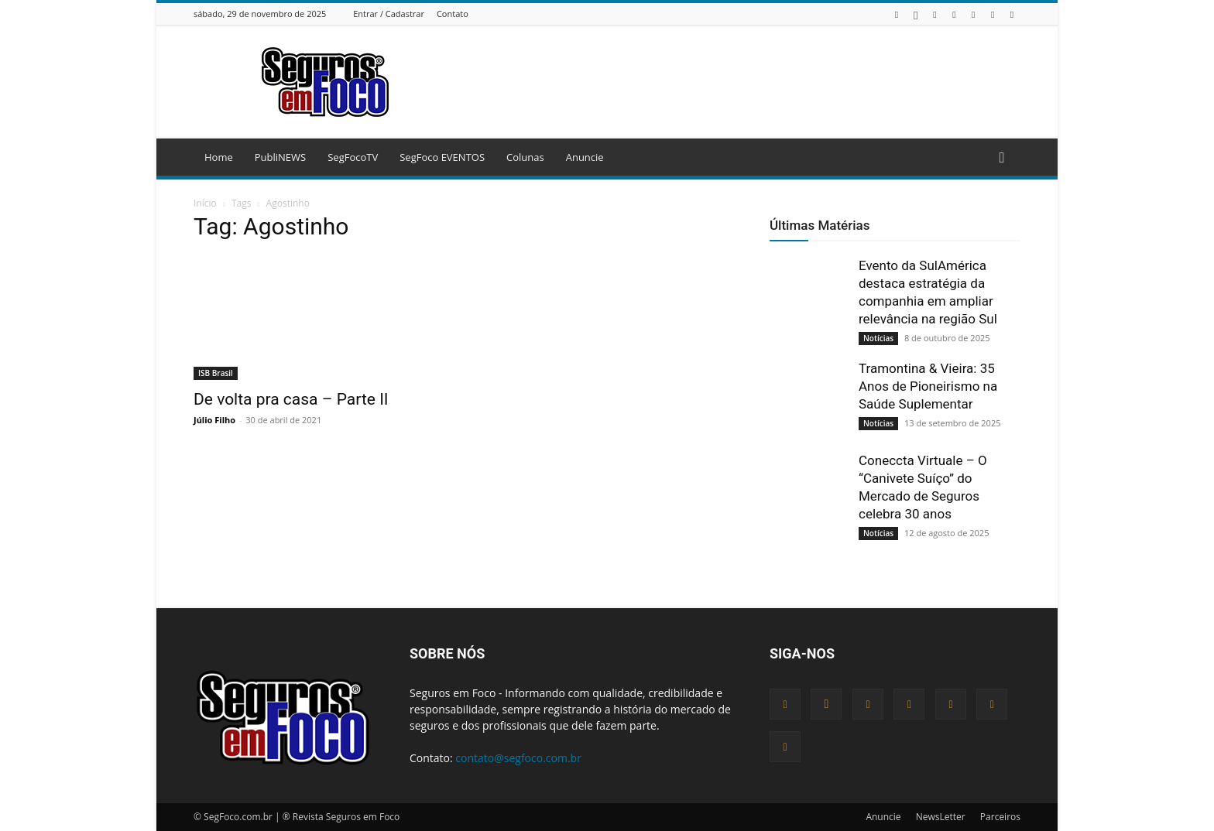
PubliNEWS (280, 157)
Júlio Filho (214, 420)
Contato (452, 13)
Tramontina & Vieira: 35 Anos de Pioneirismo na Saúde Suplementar (928, 386)
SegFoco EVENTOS (442, 157)
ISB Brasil (215, 373)
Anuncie (585, 157)
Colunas (525, 157)
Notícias (878, 338)
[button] (1001, 158)
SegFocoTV (353, 157)
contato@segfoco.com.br (518, 758)
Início (205, 203)
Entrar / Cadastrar (388, 13)
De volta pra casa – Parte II (291, 399)
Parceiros (1000, 816)
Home (218, 157)
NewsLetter (940, 816)
